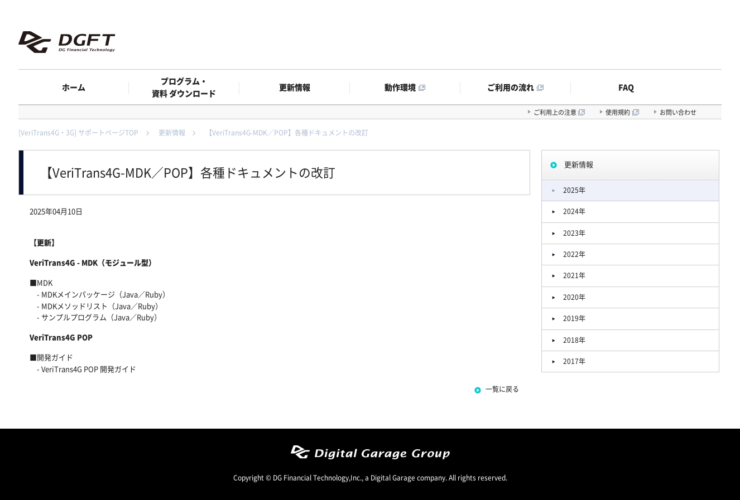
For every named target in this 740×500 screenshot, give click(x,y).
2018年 (574, 340)
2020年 (574, 297)
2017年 (574, 361)
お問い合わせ (678, 112)
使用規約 (618, 112)
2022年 (574, 254)
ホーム (73, 87)
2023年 (574, 233)
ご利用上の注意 (555, 112)
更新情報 (294, 87)
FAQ (626, 87)
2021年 (574, 275)
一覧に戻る (502, 389)
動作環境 (400, 87)
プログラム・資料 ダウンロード (184, 87)
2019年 (574, 318)
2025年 (574, 190)
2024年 (574, 211)
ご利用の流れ (510, 87)
